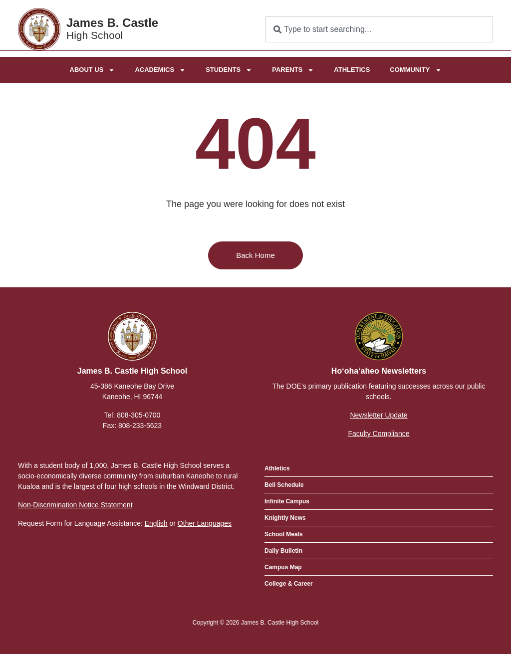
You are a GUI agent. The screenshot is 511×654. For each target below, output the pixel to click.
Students (229, 69)
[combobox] (379, 29)
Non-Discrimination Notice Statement (75, 505)
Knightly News (285, 517)
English (156, 523)
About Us (92, 69)
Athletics (352, 69)
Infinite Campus (286, 501)
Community (415, 69)
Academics (160, 69)
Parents (293, 69)
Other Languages (205, 523)
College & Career (288, 583)
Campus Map (283, 567)
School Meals (283, 534)
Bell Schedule (284, 484)
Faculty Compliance (379, 433)
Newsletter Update (378, 415)
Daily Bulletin (283, 550)
